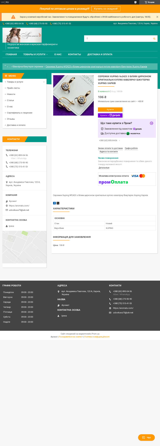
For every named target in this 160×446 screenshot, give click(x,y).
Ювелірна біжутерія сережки (28, 66)
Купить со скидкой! (106, 8)
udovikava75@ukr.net (19, 210)
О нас (58, 54)
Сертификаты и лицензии (19, 113)
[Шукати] (154, 38)
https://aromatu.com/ (19, 205)
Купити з (110, 115)
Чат (146, 437)
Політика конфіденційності (96, 337)
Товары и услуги (34, 54)
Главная (11, 54)
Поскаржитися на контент (71, 337)
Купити (110, 109)
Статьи (10, 100)
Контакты (74, 54)
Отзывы (11, 119)
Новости (11, 94)
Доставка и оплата (100, 54)
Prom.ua (95, 334)
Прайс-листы (13, 88)
